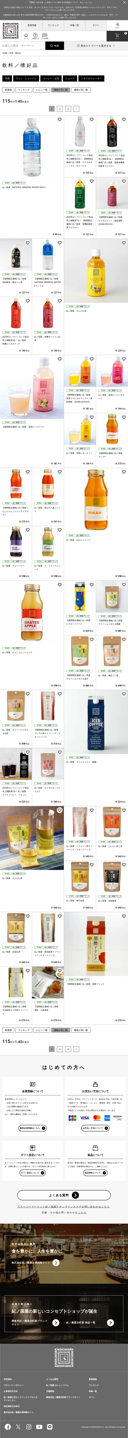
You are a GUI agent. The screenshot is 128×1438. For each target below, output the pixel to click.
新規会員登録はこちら (30, 1128)
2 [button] (60, 109)
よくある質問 (59, 1195)
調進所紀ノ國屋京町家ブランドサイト (30, 1323)
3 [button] (68, 109)
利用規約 (8, 1379)
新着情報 (32, 25)
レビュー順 (42, 89)
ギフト (96, 25)
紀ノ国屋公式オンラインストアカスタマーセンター (21, 1398)
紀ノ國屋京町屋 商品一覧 (81, 1322)
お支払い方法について (93, 1128)
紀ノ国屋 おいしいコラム (57, 1385)
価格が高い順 (81, 89)
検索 (56, 45)
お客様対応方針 (11, 1391)
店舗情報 (50, 1391)
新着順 (8, 89)
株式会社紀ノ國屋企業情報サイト (31, 1262)
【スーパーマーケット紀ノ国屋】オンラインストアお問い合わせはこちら (63, 1206)
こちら (82, 1212)
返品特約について (93, 1173)
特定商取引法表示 (12, 1406)
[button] (76, 109)
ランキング (53, 25)
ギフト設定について (30, 1173)
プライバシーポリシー (14, 1385)
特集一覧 (74, 25)
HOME (5, 53)
